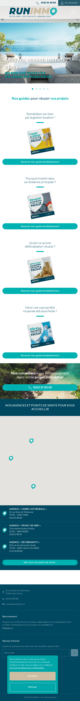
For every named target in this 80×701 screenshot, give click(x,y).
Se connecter (69, 3)
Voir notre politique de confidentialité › (27, 668)
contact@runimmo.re (15, 604)
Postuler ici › (8, 628)
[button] (32, 89)
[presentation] (5, 48)
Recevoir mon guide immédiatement (40, 162)
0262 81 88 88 (12, 599)
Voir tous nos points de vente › (40, 562)
